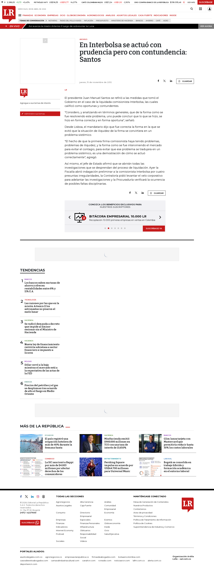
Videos (83, 541)
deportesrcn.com (28, 564)
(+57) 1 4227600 (28, 512)
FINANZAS (28, 15)
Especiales (85, 520)
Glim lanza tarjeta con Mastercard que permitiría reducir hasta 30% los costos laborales (178, 443)
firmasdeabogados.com (103, 557)
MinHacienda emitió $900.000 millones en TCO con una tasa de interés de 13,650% (117, 443)
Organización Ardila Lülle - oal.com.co (183, 557)
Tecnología (30, 300)
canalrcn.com (88, 560)
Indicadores (61, 527)
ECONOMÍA (40, 15)
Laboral (168, 459)
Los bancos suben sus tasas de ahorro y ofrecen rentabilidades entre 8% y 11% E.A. (42, 287)
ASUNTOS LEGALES (127, 15)
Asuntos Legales (64, 505)
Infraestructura (87, 527)
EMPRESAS (52, 15)
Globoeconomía (112, 523)
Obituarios (85, 530)
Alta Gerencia (86, 502)
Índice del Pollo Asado (70, 21)
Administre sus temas (33, 113)
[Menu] (20, 15)
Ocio (106, 530)
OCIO (62, 15)
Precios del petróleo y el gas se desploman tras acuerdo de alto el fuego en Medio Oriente (41, 389)
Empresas (61, 520)
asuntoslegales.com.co (31, 557)
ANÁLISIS (110, 15)
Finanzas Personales (90, 523)
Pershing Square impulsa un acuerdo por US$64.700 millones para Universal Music (118, 467)
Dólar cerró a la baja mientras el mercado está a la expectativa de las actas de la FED (42, 369)
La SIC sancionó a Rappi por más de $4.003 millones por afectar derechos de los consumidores (59, 468)
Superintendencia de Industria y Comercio (153, 527)
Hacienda (29, 320)
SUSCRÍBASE (206, 2)
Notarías (52, 21)
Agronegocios (63, 502)
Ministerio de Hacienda (122, 21)
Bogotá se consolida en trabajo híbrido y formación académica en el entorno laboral (177, 467)
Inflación (88, 21)
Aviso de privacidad (142, 512)
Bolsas (28, 361)
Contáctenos (139, 509)
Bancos (139, 21)
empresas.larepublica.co (77, 557)
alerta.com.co (154, 560)
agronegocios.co (53, 557)
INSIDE (173, 15)
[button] (69, 218)
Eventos (108, 520)
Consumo (60, 512)
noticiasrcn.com (122, 560)
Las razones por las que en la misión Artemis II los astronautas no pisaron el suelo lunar (42, 307)
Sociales (60, 541)
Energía (28, 382)
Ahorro (149, 21)
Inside (107, 527)
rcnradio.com (104, 560)
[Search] (192, 8)
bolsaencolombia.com (129, 557)
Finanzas (60, 523)
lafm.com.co (139, 560)
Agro (165, 21)
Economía (109, 512)
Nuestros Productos (143, 505)
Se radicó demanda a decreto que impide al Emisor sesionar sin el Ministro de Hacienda (42, 328)
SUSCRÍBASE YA (154, 228)
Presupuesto (102, 21)
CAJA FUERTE (145, 15)
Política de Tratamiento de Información (152, 520)
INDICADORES (161, 15)
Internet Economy (64, 530)
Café (158, 21)
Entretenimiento (112, 459)
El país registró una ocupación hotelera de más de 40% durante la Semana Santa (58, 443)
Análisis (107, 502)
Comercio (49, 459)
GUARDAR (185, 81)
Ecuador (49, 435)
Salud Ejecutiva (111, 534)
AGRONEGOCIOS (95, 15)
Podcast (60, 534)
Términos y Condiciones (144, 516)
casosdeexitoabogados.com (34, 560)
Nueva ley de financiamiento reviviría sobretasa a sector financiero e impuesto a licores (42, 348)
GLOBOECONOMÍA (76, 15)
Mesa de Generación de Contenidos (150, 502)
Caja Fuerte (85, 505)
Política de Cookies (142, 523)
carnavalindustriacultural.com (65, 560)
